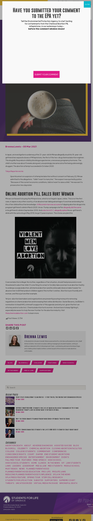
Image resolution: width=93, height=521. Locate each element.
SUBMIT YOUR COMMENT (46, 74)
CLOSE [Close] (87, 4)
